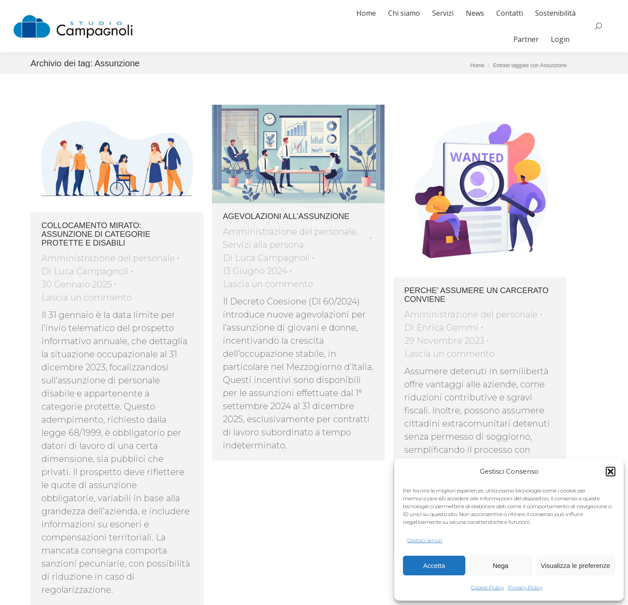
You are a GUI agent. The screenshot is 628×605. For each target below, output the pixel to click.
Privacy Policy (525, 587)
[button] (610, 471)
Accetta (434, 565)
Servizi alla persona (263, 244)
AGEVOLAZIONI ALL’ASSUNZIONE (286, 216)
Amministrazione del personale (108, 258)
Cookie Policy (487, 587)
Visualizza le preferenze (575, 565)
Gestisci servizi (424, 540)
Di (85, 271)
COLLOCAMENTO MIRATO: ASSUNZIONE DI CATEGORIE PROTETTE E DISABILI (95, 234)
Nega (501, 565)
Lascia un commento (86, 297)
